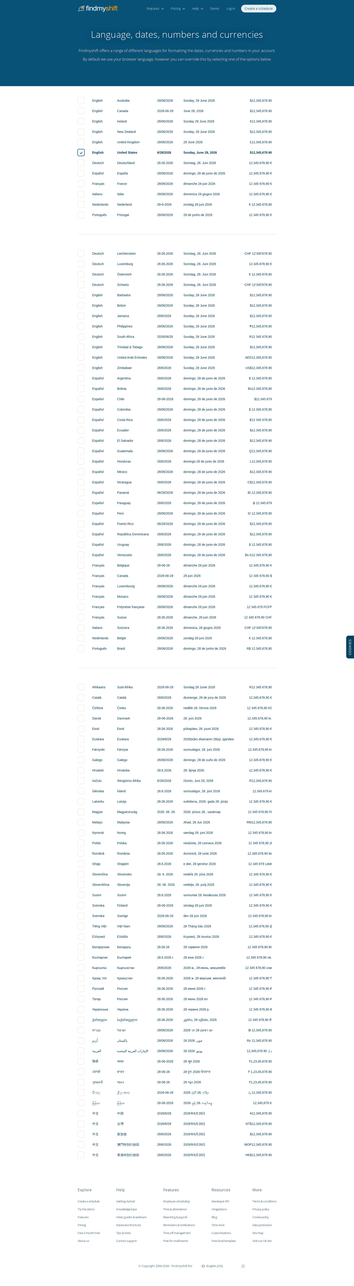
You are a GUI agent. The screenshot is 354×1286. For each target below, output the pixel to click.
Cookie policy (260, 1217)
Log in (230, 11)
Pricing (175, 11)
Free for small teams (175, 1241)
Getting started (125, 1201)
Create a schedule (259, 11)
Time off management (177, 1233)
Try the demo (86, 1209)
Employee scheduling (176, 1201)
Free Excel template (224, 1241)
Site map (257, 1233)
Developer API (220, 1201)
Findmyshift (116, 1265)
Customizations (221, 1233)
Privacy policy (260, 1209)
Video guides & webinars (131, 1217)
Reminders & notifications (179, 1225)
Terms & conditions (264, 1201)
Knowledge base (126, 1209)
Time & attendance (175, 1209)
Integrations (219, 1209)
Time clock (218, 1225)
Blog (214, 1217)
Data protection (262, 1225)
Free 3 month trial (89, 1233)
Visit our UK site (262, 1241)
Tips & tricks (123, 1233)
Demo (214, 11)
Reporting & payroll (175, 1217)
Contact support (126, 1241)
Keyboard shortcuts (128, 1225)
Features (153, 11)
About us (83, 1241)
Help (195, 11)
